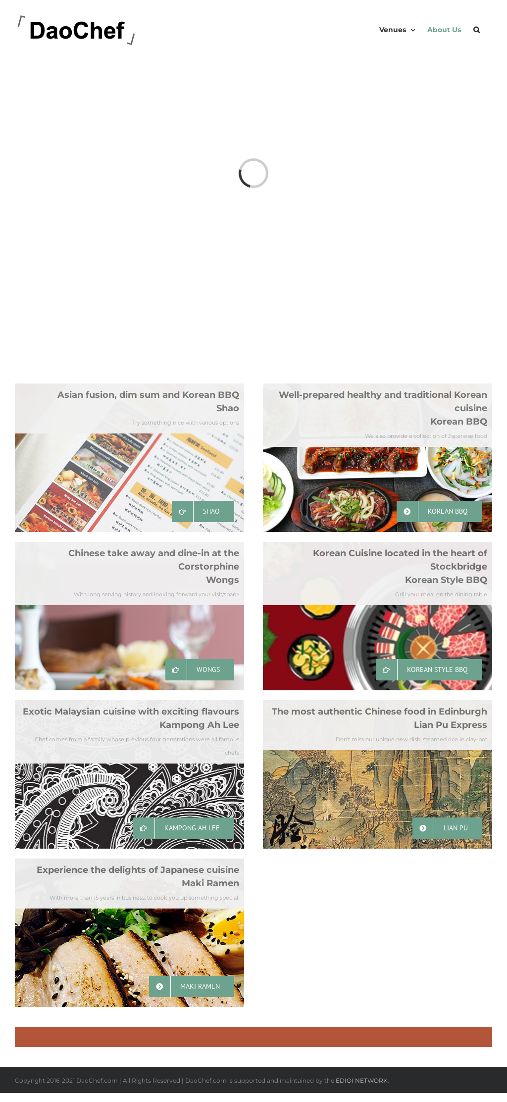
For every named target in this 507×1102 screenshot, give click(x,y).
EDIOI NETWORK (362, 1080)
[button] (476, 29)
